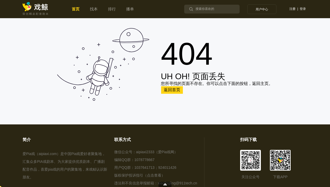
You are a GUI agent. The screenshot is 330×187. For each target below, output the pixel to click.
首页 (76, 9)
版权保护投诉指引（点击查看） (139, 175)
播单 (130, 9)
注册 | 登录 (297, 9)
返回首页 (172, 90)
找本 (94, 9)
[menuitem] (76, 9)
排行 (112, 9)
